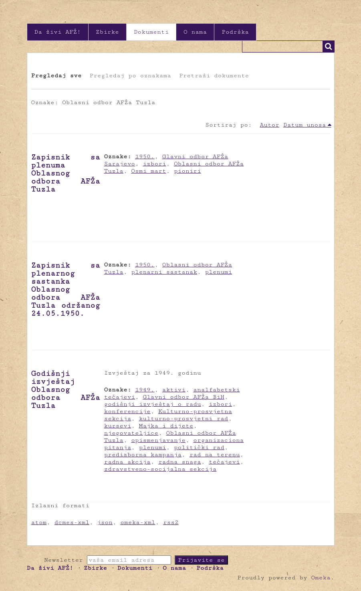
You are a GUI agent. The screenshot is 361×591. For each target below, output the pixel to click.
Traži (329, 46)
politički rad (199, 447)
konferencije (127, 411)
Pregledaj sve (56, 75)
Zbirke (107, 31)
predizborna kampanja (143, 454)
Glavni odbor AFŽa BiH (183, 396)
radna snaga (179, 461)
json (105, 522)
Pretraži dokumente (214, 75)
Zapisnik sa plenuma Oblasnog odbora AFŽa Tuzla (65, 173)
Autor (269, 124)
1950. (144, 156)
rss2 (171, 522)
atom (39, 522)
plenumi (218, 271)
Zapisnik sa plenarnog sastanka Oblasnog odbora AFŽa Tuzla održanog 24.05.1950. (65, 289)
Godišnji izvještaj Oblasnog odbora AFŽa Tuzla (65, 389)
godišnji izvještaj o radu (152, 404)
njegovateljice (131, 433)
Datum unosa (304, 124)
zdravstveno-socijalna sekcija (160, 469)
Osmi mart (148, 170)
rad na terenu (215, 454)
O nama (195, 31)
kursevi (117, 425)
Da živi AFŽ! (57, 31)
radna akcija (127, 461)
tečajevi (224, 461)
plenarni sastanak (164, 271)
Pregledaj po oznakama (130, 75)
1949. (144, 389)
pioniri (187, 170)
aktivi (174, 389)
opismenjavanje (158, 440)
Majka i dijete (166, 425)
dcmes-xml (71, 522)
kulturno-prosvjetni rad (183, 418)
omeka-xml (137, 522)
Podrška (235, 31)
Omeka (320, 577)
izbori (154, 163)
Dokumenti (151, 31)
